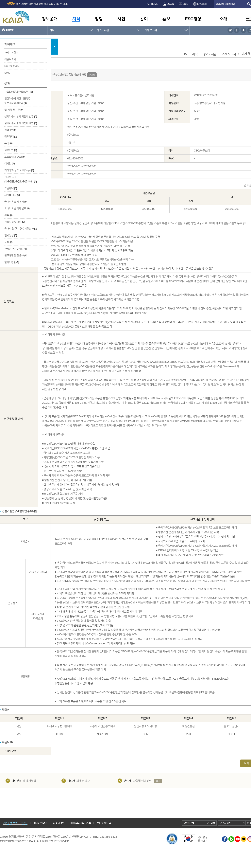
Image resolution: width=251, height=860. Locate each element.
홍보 (166, 18)
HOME (154, 4)
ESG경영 (193, 18)
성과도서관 (103, 30)
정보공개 (49, 18)
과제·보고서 (150, 30)
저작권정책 (58, 823)
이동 (213, 822)
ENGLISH (202, 4)
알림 (99, 18)
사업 (121, 18)
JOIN (185, 4)
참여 (144, 18)
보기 (158, 780)
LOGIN (170, 4)
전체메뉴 (248, 19)
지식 (76, 18)
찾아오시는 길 (104, 823)
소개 (223, 18)
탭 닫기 (54, 47)
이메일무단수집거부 (80, 823)
